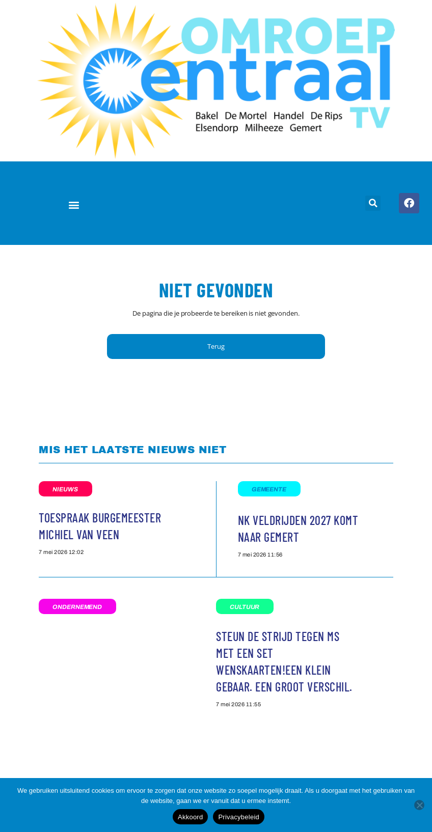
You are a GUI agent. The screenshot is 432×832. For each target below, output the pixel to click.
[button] (73, 204)
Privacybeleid (238, 817)
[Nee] (419, 805)
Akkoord (190, 817)
